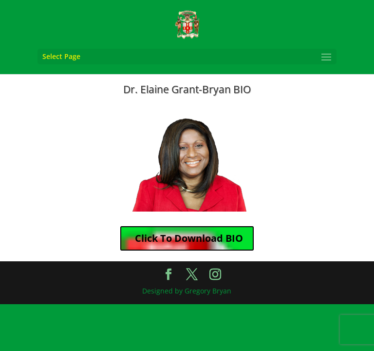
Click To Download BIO (189, 238)
